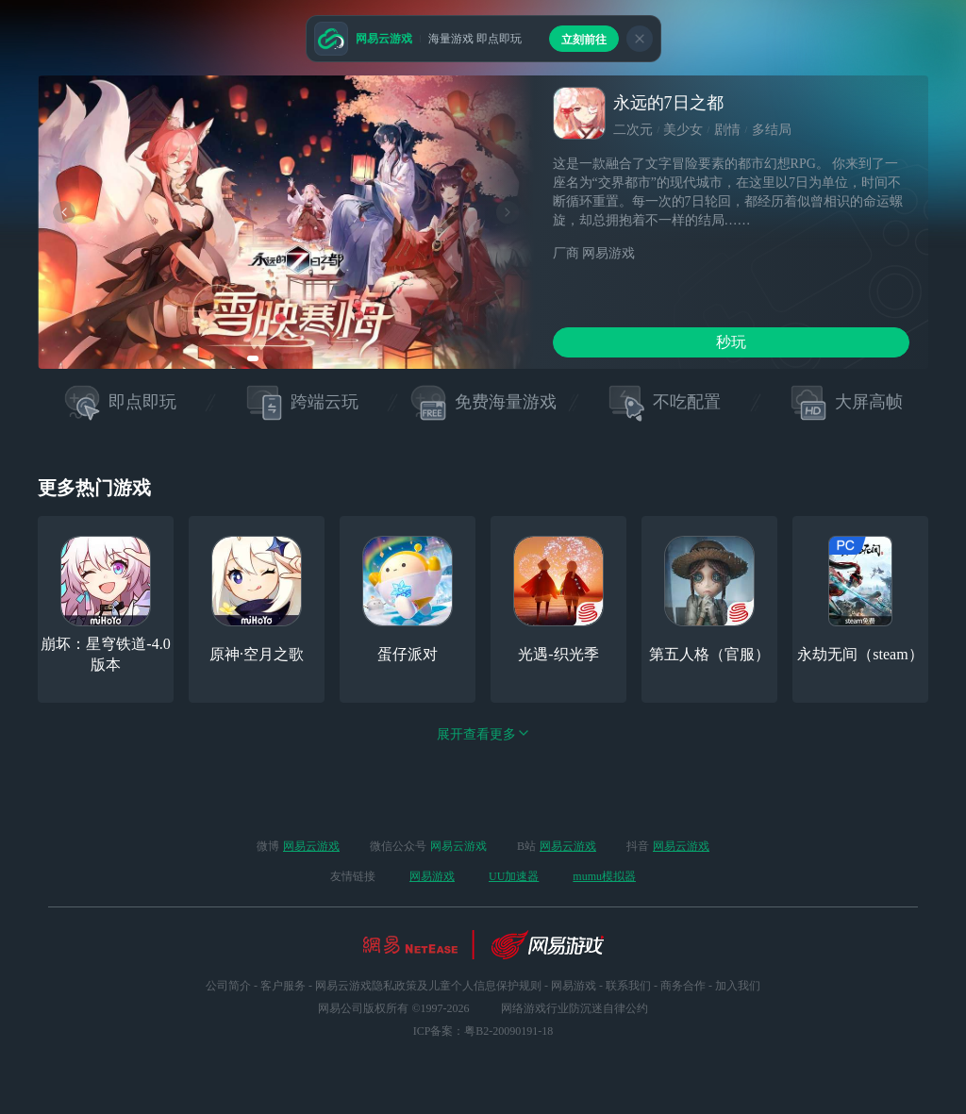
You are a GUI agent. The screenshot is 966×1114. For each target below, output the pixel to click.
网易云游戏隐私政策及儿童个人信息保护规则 (428, 985)
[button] (252, 358)
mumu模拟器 (604, 876)
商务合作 (683, 985)
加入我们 (737, 985)
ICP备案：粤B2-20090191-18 (483, 1031)
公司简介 (228, 985)
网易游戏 (432, 876)
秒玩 (731, 342)
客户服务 (283, 985)
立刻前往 (584, 39)
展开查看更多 (483, 734)
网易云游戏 (311, 846)
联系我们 (628, 985)
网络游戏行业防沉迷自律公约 (574, 1008)
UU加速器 (514, 876)
